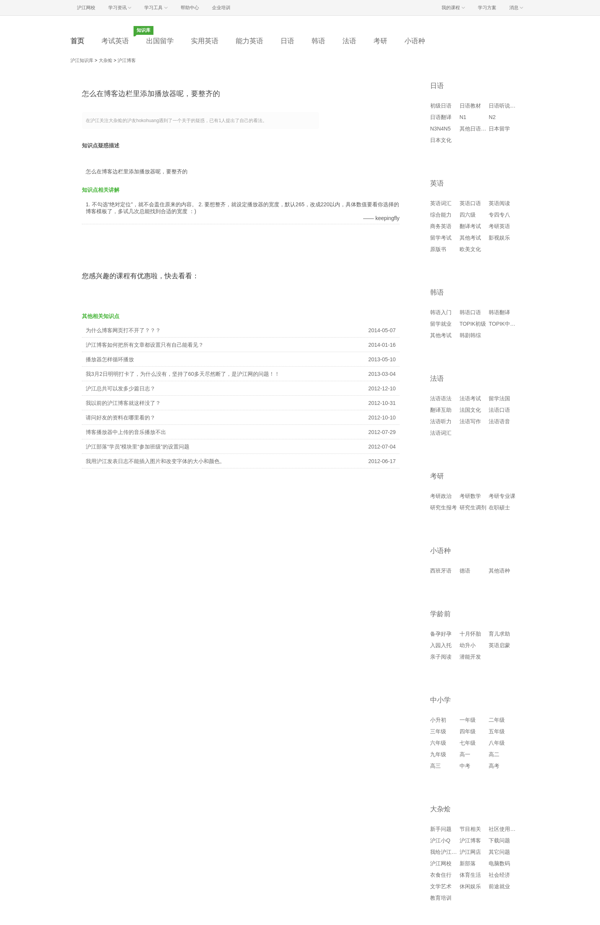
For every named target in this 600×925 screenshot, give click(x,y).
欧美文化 (470, 249)
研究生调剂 (473, 507)
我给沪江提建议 (449, 852)
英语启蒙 (499, 645)
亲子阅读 (441, 657)
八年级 (497, 743)
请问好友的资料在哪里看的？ (120, 417)
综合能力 (441, 215)
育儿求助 (499, 634)
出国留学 (160, 41)
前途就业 (499, 886)
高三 (435, 766)
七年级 (468, 743)
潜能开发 (470, 657)
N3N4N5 (440, 129)
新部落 (468, 863)
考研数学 (470, 496)
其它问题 (499, 852)
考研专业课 (502, 496)
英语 (437, 183)
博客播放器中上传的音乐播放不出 (126, 432)
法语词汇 (441, 433)
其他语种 (499, 571)
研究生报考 (443, 507)
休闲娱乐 (470, 886)
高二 (494, 754)
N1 (463, 117)
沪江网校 (441, 863)
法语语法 (441, 398)
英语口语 (470, 203)
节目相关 (470, 829)
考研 (380, 41)
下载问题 (499, 840)
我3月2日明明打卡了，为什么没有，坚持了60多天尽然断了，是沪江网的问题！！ (183, 374)
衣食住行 (441, 875)
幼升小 (468, 645)
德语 (465, 571)
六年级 (438, 743)
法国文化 (470, 410)
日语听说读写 (505, 106)
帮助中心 (190, 7)
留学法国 (499, 398)
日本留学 (499, 129)
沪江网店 (470, 852)
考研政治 (441, 496)
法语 (349, 41)
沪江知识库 (81, 60)
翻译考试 (470, 226)
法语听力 (441, 421)
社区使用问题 (505, 829)
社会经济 (499, 875)
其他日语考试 (476, 129)
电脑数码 (499, 863)
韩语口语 (470, 312)
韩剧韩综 (470, 335)
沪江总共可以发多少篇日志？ (120, 388)
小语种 (414, 41)
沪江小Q (440, 840)
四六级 (468, 215)
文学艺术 (441, 886)
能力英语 (249, 41)
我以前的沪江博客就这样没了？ (123, 403)
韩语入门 (441, 312)
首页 (77, 41)
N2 (492, 117)
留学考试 (441, 238)
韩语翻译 (499, 312)
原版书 (438, 249)
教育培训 (441, 898)
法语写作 (470, 421)
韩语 (318, 41)
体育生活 (470, 875)
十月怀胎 (470, 634)
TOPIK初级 (473, 324)
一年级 (468, 720)
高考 (494, 766)
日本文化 (441, 140)
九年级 (438, 754)
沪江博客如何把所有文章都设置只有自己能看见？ (145, 345)
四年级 (468, 731)
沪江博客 (126, 60)
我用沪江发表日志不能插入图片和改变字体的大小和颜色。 (155, 461)
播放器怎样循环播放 (110, 359)
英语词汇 (441, 203)
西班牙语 (441, 571)
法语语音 (499, 421)
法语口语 (499, 410)
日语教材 (470, 106)
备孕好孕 (441, 634)
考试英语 (115, 41)
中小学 (440, 700)
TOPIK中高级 (505, 324)
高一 (465, 754)
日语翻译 (441, 117)
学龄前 (440, 614)
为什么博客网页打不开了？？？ (123, 330)
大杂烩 (105, 60)
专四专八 (499, 215)
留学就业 (441, 324)
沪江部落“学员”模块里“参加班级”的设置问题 (137, 447)
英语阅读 (499, 203)
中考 (465, 766)
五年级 (497, 731)
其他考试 (470, 238)
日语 (287, 41)
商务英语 (441, 226)
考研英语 (499, 226)
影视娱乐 (499, 238)
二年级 (497, 720)
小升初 (438, 720)
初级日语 (441, 106)
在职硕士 (499, 507)
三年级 (438, 731)
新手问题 (441, 829)
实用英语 (204, 41)
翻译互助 (441, 410)
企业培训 (221, 7)
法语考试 (470, 398)
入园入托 (441, 645)
